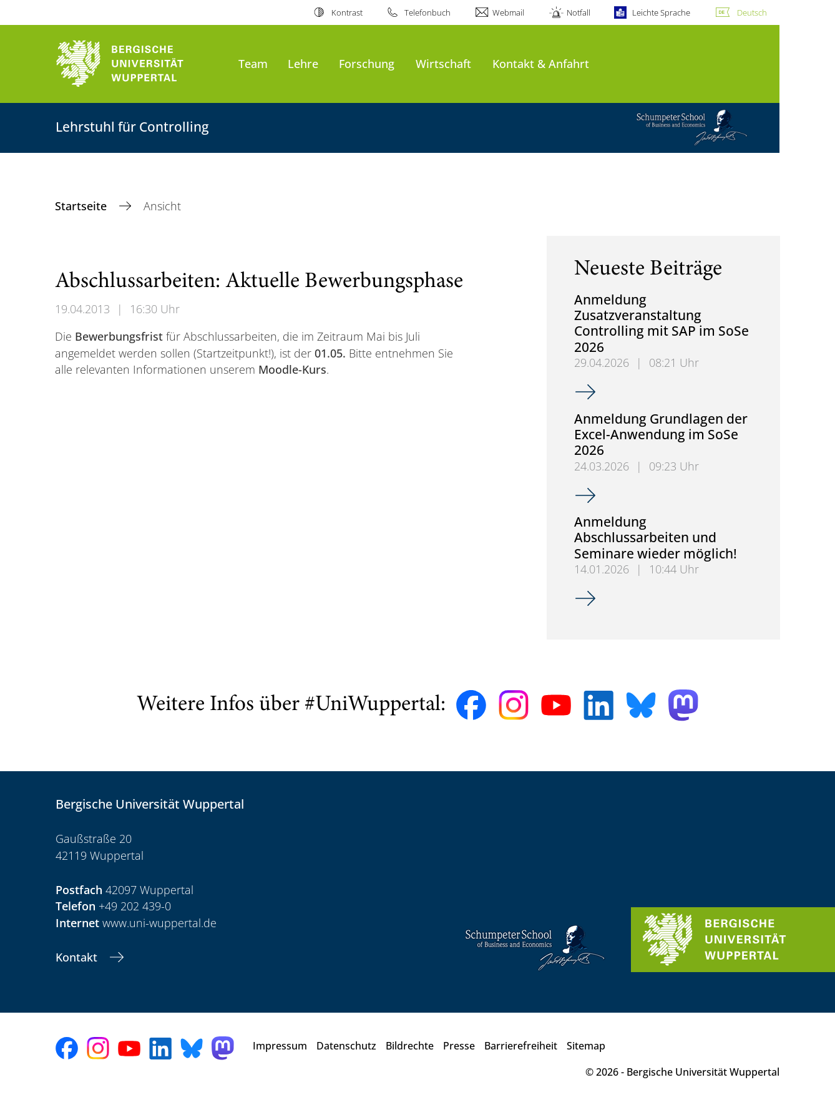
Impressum (280, 1046)
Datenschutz (346, 1046)
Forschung (366, 63)
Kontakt (78, 957)
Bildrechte (410, 1046)
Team (253, 63)
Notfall (578, 12)
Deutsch (752, 12)
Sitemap (586, 1046)
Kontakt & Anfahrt (540, 63)
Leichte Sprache (661, 12)
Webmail (508, 12)
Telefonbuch (427, 12)
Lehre (303, 63)
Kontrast (347, 12)
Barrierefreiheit (520, 1046)
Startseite (82, 205)
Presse (459, 1046)
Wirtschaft (443, 63)
